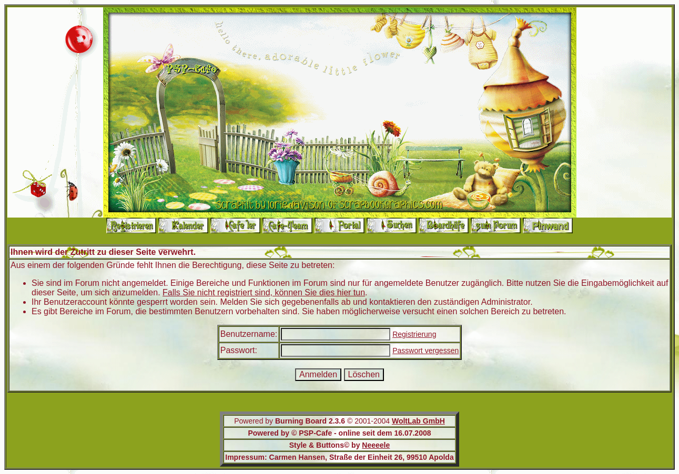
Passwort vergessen (425, 350)
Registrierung (414, 334)
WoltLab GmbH (418, 421)
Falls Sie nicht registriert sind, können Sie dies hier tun (264, 292)
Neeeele (376, 445)
